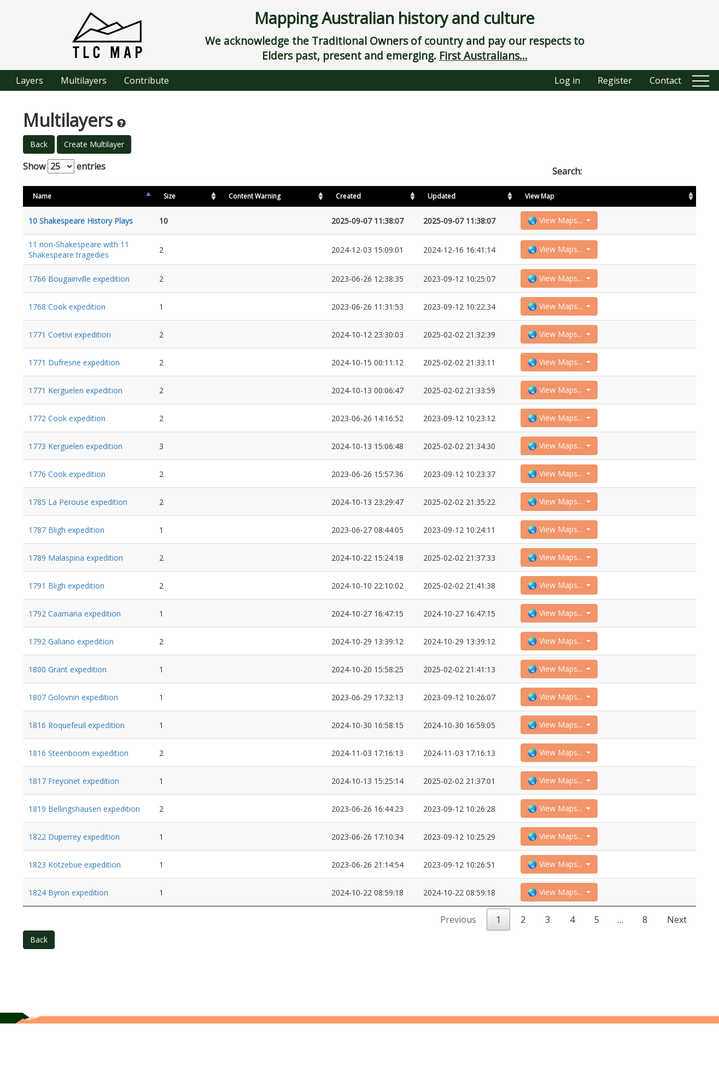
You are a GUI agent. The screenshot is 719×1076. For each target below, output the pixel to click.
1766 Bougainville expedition (79, 282)
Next (677, 972)
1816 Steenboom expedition (78, 793)
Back (39, 144)
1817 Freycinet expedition (73, 823)
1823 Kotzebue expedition (74, 914)
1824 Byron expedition (68, 944)
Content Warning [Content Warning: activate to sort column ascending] (249, 196)
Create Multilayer (94, 144)
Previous (458, 972)
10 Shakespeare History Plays (80, 222)
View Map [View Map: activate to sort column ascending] (632, 196)
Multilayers (84, 80)
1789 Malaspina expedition (75, 583)
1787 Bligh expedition (66, 553)
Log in (567, 80)
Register (615, 80)
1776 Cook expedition (67, 492)
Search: (624, 171)
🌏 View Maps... (648, 221)
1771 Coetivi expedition (69, 342)
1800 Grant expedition (67, 703)
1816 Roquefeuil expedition (76, 763)
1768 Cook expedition (67, 312)
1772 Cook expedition (67, 432)
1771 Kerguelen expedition (75, 402)
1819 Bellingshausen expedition (84, 853)
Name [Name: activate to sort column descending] (42, 196)
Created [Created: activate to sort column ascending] (517, 196)
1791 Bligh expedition (66, 613)
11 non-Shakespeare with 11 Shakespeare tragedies (78, 251)
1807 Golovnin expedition (73, 733)
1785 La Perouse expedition (77, 522)
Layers (29, 80)
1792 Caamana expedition (74, 643)
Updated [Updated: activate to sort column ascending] (574, 196)
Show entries (64, 166)
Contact (665, 80)
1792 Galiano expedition (71, 673)
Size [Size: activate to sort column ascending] (197, 196)
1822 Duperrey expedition (74, 884)
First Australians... (483, 55)
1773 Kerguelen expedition (75, 462)
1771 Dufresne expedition (74, 372)
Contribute (146, 80)
